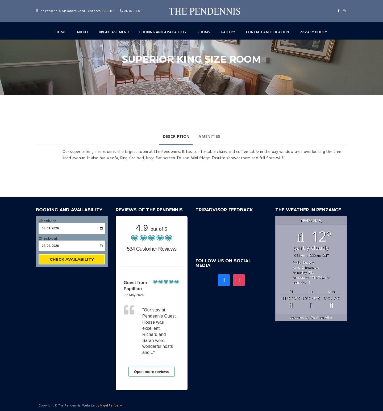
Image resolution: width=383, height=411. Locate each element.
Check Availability (72, 259)
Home (61, 32)
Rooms (204, 32)
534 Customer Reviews (152, 249)
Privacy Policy (313, 32)
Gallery (228, 32)
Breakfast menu (114, 32)
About (82, 32)
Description (176, 136)
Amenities (209, 136)
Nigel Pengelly (111, 405)
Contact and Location (267, 32)
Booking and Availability (163, 32)
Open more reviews (151, 372)
